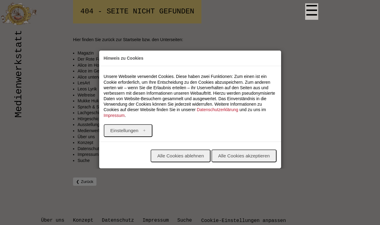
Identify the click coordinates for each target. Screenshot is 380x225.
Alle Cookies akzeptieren (244, 155)
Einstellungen (125, 130)
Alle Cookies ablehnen (180, 155)
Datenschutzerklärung (217, 109)
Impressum (114, 115)
